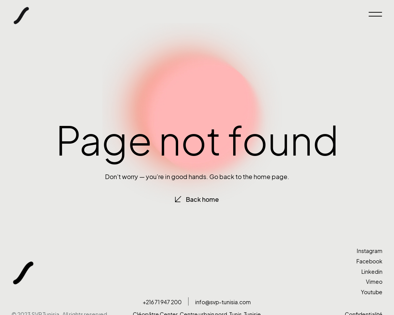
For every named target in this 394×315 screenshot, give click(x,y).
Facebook (369, 261)
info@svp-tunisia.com (223, 302)
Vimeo (374, 281)
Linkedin (371, 271)
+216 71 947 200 (162, 302)
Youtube (371, 292)
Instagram (369, 251)
